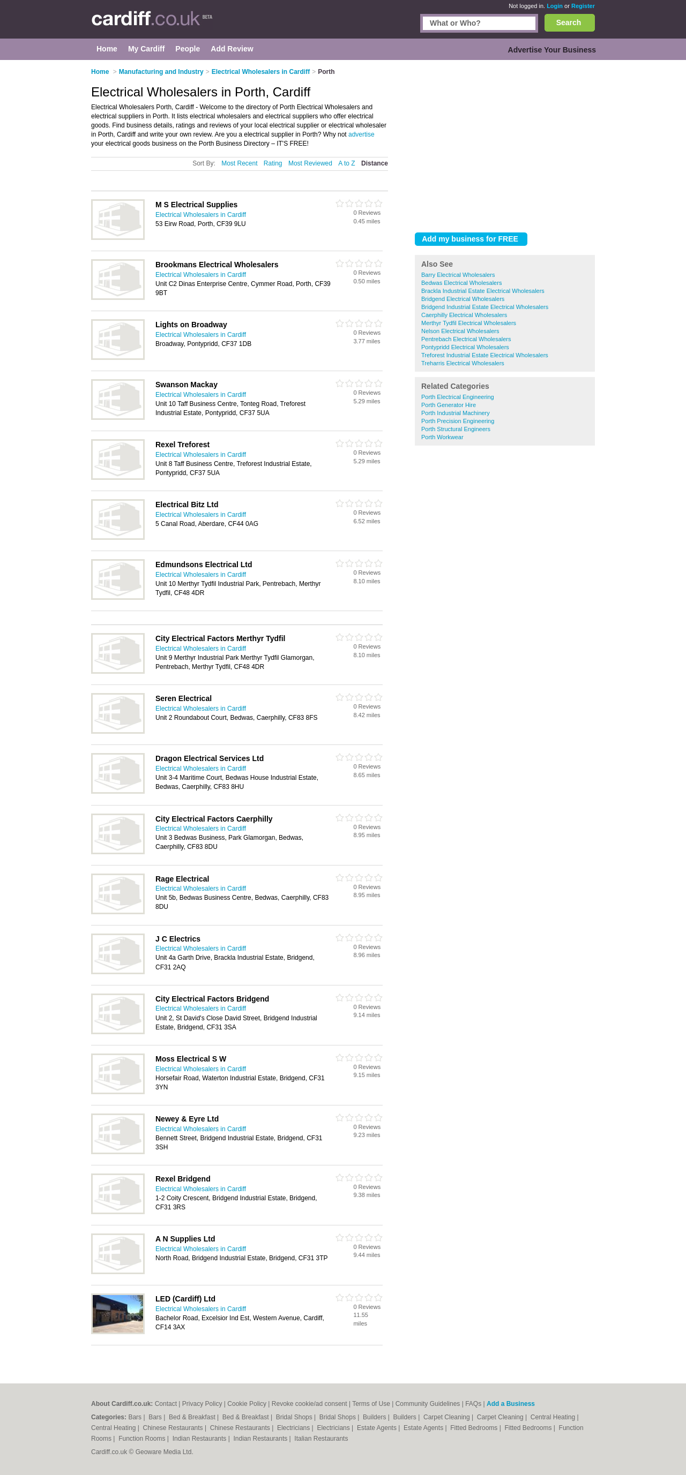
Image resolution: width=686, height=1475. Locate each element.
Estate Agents (377, 1428)
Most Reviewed (310, 163)
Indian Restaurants (200, 1438)
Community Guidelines (428, 1404)
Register (583, 6)
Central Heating (554, 1417)
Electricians (294, 1428)
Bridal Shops (295, 1417)
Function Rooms (142, 1438)
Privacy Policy (202, 1404)
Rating (273, 163)
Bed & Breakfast (193, 1417)
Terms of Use (371, 1404)
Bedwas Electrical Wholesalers (461, 283)
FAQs (473, 1404)
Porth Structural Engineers (455, 429)
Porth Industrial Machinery (455, 413)
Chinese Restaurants (174, 1428)
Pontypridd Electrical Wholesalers (465, 347)
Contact (166, 1404)
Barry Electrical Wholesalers (458, 275)
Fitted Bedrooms (474, 1428)
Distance (374, 163)
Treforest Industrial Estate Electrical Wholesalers (484, 355)
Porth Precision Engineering (457, 421)
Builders (375, 1417)
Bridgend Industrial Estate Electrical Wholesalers (484, 307)
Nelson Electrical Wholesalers (460, 331)
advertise (361, 134)
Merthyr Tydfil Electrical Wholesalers (468, 323)
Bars (135, 1417)
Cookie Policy (246, 1404)
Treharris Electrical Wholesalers (462, 363)
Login (555, 6)
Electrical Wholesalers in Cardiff (200, 215)
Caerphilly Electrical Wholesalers (464, 315)
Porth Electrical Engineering (457, 397)
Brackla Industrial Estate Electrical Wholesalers (483, 291)
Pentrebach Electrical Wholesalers (466, 339)
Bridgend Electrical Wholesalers (462, 299)
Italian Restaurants (321, 1438)
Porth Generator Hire (448, 405)
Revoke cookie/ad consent (309, 1404)
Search (568, 22)
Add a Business (511, 1404)
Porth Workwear (442, 437)
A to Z (346, 163)
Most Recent (239, 163)
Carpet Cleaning (447, 1417)
